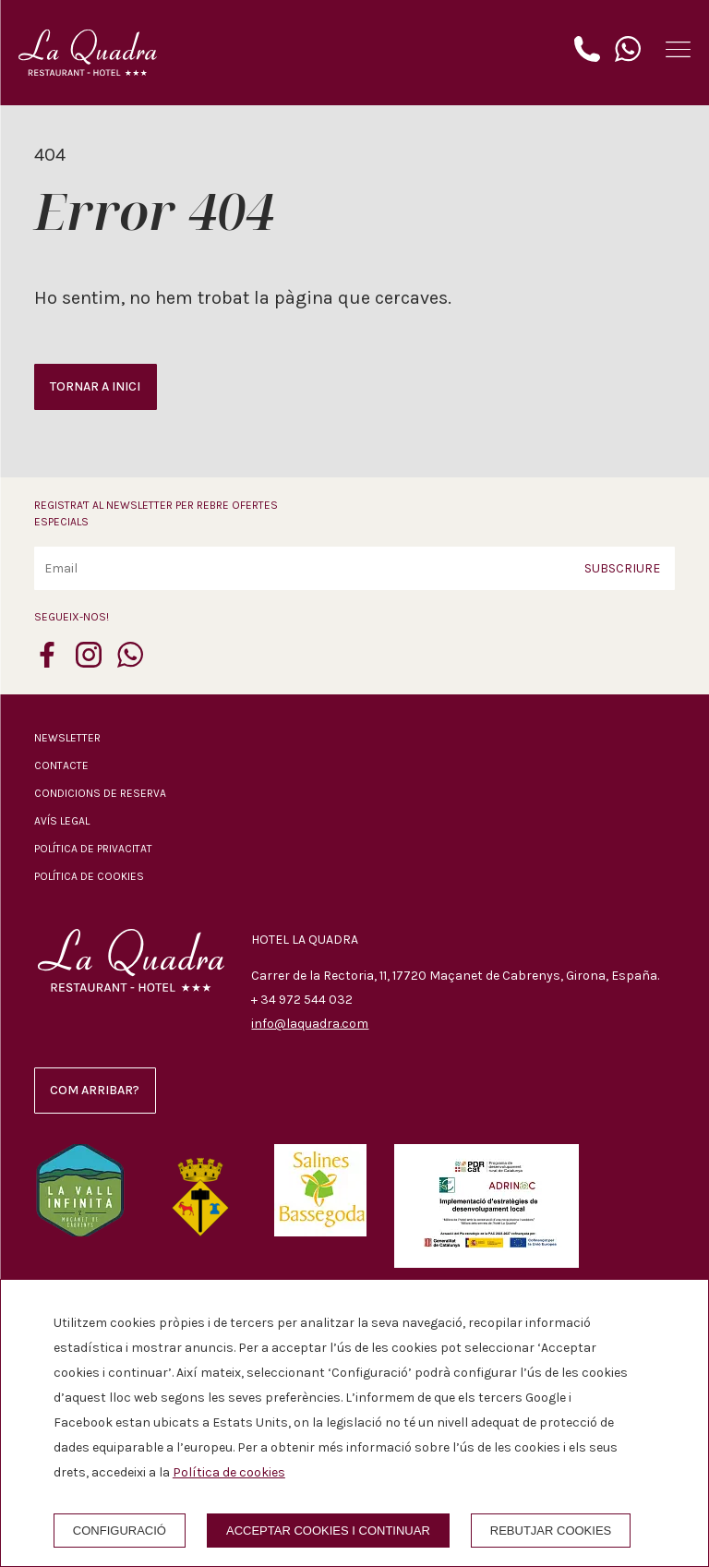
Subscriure (622, 567)
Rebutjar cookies (550, 1530)
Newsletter (67, 737)
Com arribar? (94, 1090)
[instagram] (89, 662)
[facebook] (47, 662)
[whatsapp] (130, 662)
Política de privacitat (93, 848)
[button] (678, 49)
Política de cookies (89, 876)
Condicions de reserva (100, 793)
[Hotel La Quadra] (87, 52)
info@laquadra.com (309, 1023)
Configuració (119, 1530)
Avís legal (62, 820)
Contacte (61, 765)
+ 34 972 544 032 (302, 999)
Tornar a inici (95, 386)
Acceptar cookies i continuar (328, 1530)
